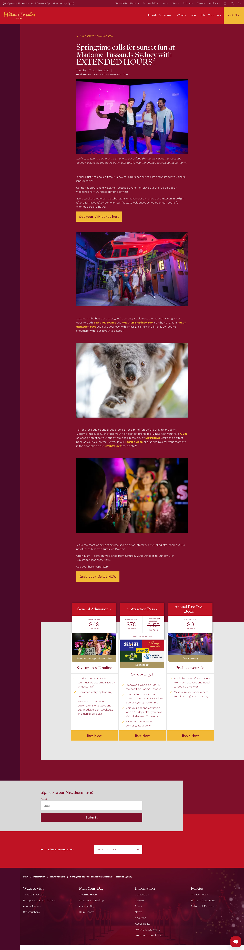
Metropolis (152, 437)
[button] (94, 632)
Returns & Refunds (203, 906)
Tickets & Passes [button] (159, 15)
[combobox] (118, 849)
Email (44, 799)
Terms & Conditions (203, 900)
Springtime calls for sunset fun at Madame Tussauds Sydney (101, 877)
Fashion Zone (134, 441)
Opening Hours (88, 894)
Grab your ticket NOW (97, 576)
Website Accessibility (148, 935)
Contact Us (142, 894)
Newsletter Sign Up (127, 3)
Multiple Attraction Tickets (39, 900)
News (175, 3)
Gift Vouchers (31, 912)
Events (201, 3)
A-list (183, 433)
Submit (92, 817)
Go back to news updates (94, 35)
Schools (188, 3)
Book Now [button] (233, 15)
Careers (140, 900)
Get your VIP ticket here (99, 217)
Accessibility (150, 3)
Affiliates (214, 3)
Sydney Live (113, 446)
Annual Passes (32, 906)
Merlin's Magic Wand (147, 929)
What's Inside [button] (186, 15)
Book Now (190, 735)
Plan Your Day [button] (211, 15)
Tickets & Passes (33, 894)
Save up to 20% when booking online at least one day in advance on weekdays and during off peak (95, 707)
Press (138, 906)
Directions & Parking (91, 900)
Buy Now (142, 735)
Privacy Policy (199, 894)
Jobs (165, 3)
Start (25, 877)
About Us (140, 917)
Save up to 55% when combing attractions (139, 723)
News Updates (57, 877)
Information (39, 877)
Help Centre (86, 912)
